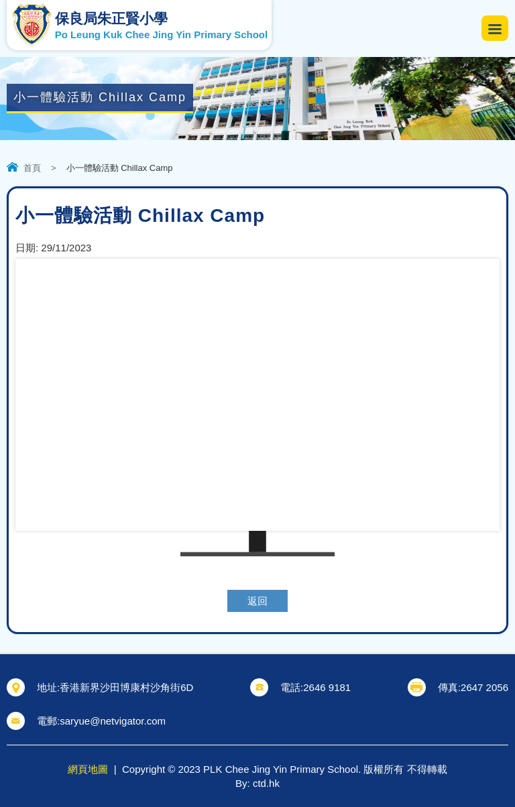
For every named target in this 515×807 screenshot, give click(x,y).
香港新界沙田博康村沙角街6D (126, 687)
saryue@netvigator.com (113, 721)
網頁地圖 (88, 769)
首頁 (32, 168)
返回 (257, 601)
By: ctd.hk (257, 783)
